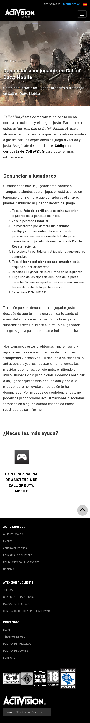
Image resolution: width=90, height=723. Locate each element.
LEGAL (6, 630)
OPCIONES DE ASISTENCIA (18, 597)
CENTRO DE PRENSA (15, 548)
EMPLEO (8, 541)
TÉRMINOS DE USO (14, 637)
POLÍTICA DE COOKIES (15, 651)
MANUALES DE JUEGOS (16, 604)
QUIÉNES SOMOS (13, 534)
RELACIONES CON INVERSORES (21, 562)
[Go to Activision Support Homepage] (22, 14)
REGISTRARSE (52, 4)
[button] (85, 4)
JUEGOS (8, 590)
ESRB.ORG (9, 658)
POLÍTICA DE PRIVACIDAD (17, 644)
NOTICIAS (8, 569)
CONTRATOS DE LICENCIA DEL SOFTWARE (27, 611)
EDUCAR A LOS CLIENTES (17, 555)
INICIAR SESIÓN (72, 4)
